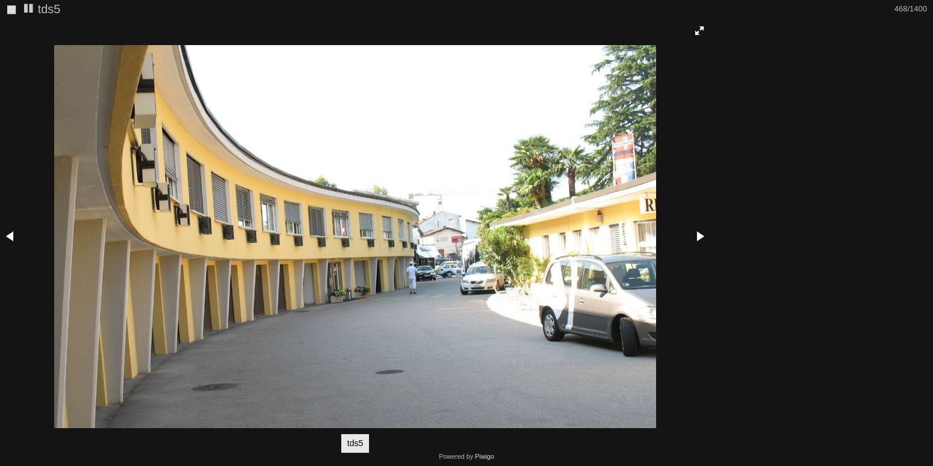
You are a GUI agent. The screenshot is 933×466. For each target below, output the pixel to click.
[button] (699, 30)
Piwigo (484, 456)
